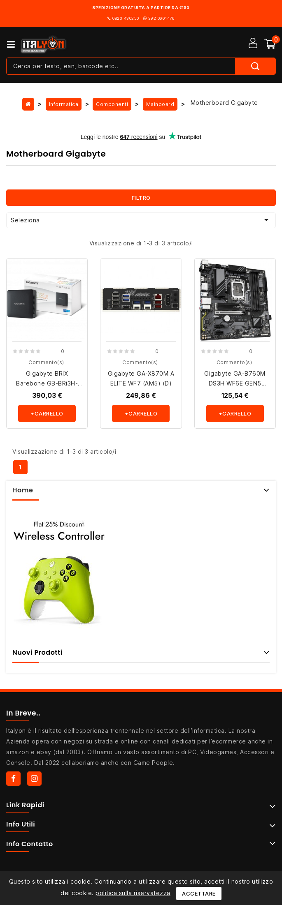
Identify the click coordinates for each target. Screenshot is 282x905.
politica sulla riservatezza (133, 892)
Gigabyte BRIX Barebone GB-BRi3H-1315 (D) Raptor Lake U (47, 383)
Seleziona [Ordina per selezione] (141, 220)
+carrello (46, 413)
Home (22, 490)
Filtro (141, 197)
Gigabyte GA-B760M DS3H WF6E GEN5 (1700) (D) (235, 383)
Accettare (199, 893)
